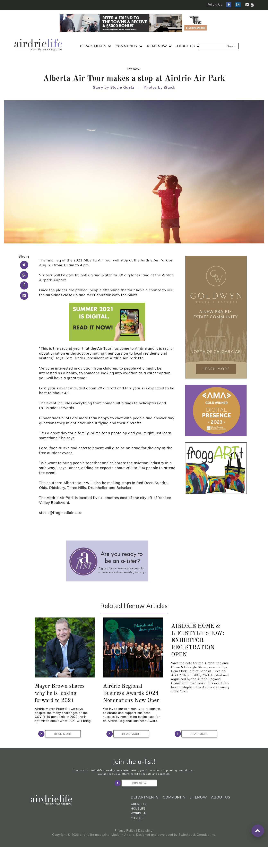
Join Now (134, 783)
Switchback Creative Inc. (197, 835)
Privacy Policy (124, 830)
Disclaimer (146, 830)
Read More (58, 734)
